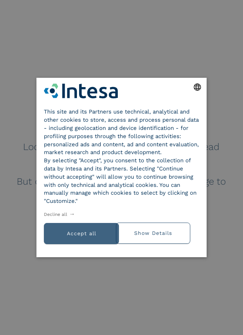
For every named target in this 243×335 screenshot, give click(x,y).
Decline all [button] (55, 214)
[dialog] (121, 167)
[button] (160, 232)
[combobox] (197, 87)
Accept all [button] (81, 233)
